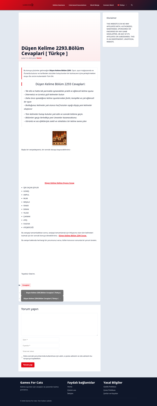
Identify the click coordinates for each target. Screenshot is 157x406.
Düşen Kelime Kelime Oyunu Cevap (59, 183)
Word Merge (94, 5)
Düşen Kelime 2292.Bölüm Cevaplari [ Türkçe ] (43, 293)
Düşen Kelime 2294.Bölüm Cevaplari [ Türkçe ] (41, 298)
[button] (132, 5)
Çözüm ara (71, 390)
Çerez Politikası (110, 390)
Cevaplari (25, 285)
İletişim (70, 393)
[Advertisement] (59, 30)
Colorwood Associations (77, 5)
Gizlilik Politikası (110, 387)
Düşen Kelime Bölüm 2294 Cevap (73, 235)
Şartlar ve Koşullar (111, 393)
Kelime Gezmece (59, 5)
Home (69, 387)
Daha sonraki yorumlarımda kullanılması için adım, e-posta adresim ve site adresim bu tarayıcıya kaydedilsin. (57, 357)
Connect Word (108, 5)
